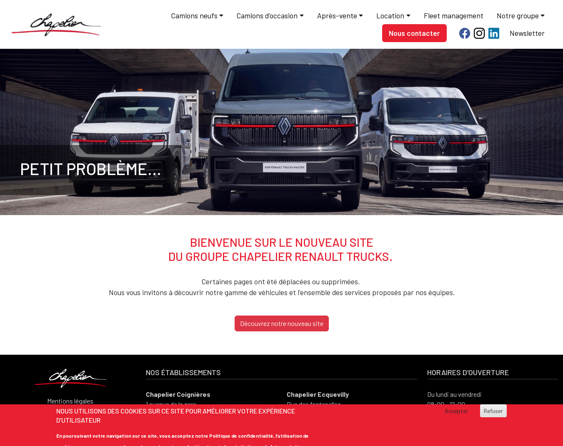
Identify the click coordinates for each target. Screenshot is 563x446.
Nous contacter (414, 33)
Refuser (493, 411)
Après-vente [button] (337, 15)
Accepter (456, 411)
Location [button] (390, 15)
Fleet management (453, 15)
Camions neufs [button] (194, 15)
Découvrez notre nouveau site (281, 323)
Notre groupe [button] (518, 15)
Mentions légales (70, 401)
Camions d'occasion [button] (267, 15)
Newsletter (527, 33)
